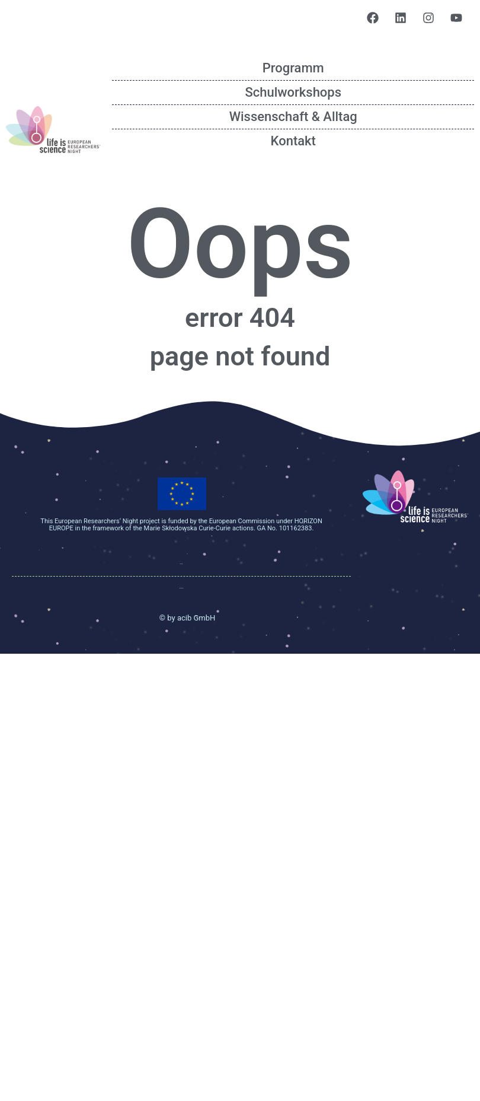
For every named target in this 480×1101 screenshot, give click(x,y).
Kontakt (293, 140)
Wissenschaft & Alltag (293, 116)
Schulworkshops (293, 92)
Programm (293, 68)
